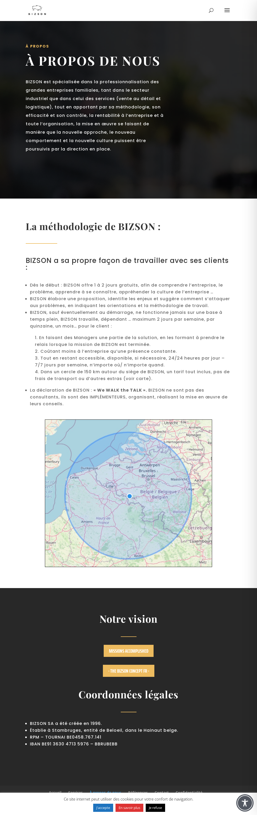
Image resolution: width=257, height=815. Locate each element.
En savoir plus (129, 807)
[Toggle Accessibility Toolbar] (245, 803)
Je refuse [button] (155, 807)
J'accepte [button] (103, 807)
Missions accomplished (128, 651)
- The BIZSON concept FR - (128, 671)
